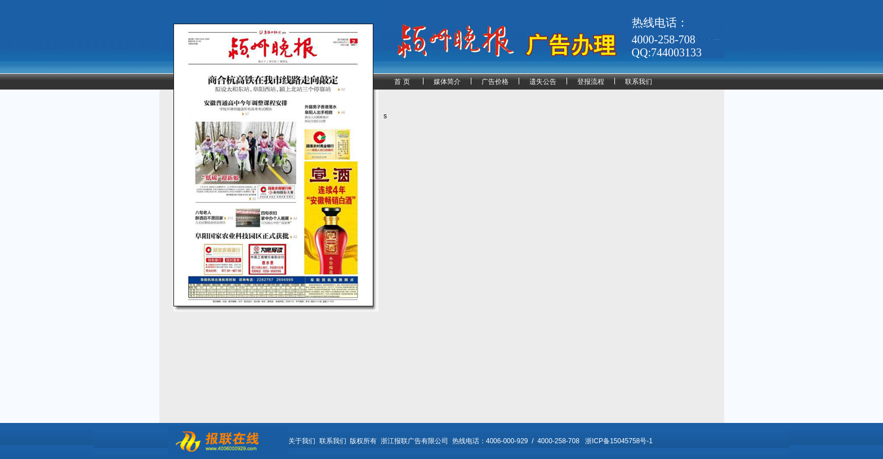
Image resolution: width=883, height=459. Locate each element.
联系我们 (638, 82)
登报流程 (590, 82)
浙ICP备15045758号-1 (619, 441)
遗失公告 (542, 82)
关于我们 (301, 441)
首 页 (401, 82)
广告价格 (495, 82)
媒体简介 (447, 82)
